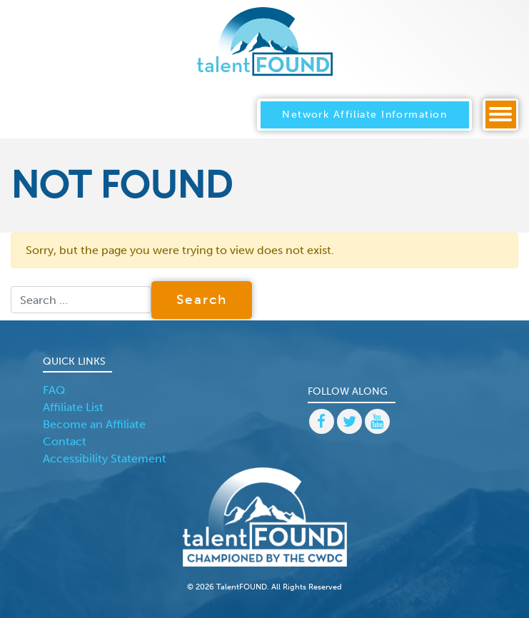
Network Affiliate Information (364, 114)
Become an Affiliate (94, 424)
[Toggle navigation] (500, 114)
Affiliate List (73, 407)
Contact (64, 441)
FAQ (54, 390)
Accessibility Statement (104, 458)
